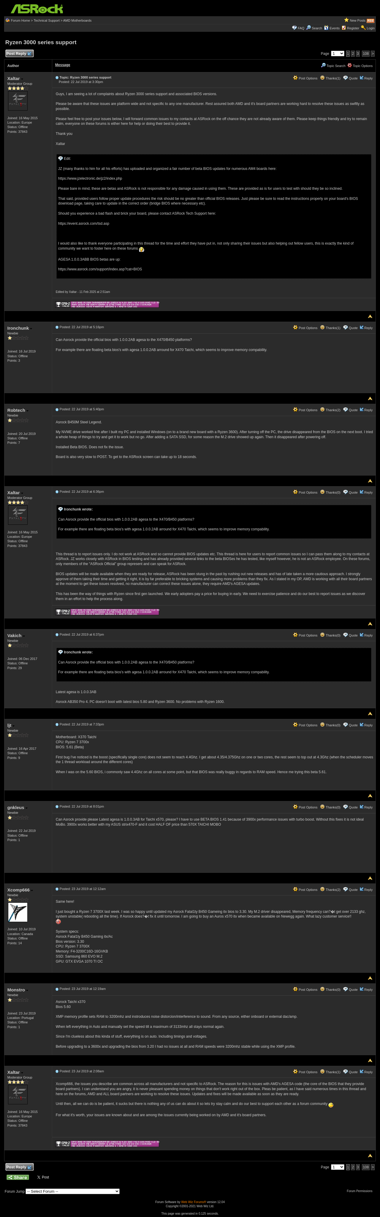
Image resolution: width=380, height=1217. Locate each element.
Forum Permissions (361, 1191)
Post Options (305, 78)
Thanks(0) (330, 492)
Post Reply (18, 53)
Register (353, 28)
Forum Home (20, 20)
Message (62, 65)
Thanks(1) (330, 78)
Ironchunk (19, 328)
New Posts (358, 20)
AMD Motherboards (77, 20)
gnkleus (17, 807)
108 (366, 54)
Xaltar (15, 78)
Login (371, 28)
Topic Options (360, 66)
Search (317, 28)
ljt (11, 725)
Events (332, 28)
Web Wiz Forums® (193, 1202)
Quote (353, 78)
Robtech (17, 410)
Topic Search (333, 66)
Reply (368, 78)
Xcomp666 (20, 889)
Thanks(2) (330, 410)
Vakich (16, 635)
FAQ (301, 28)
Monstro (17, 989)
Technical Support (46, 20)
